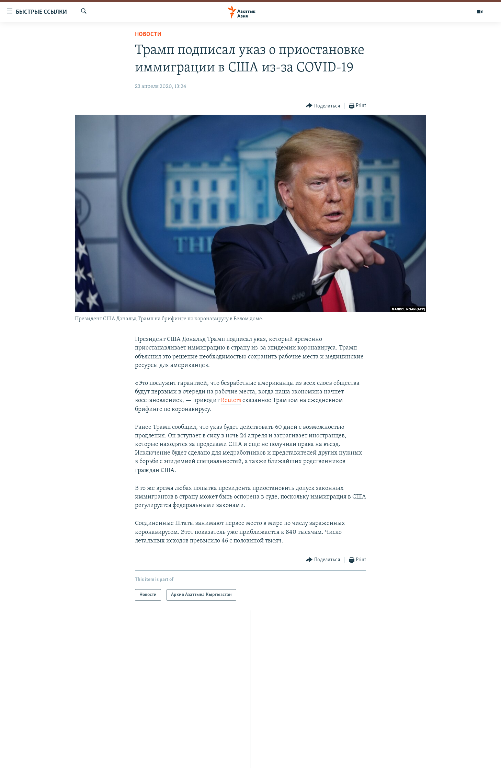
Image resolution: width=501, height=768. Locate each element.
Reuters (231, 400)
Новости (148, 34)
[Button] (323, 106)
